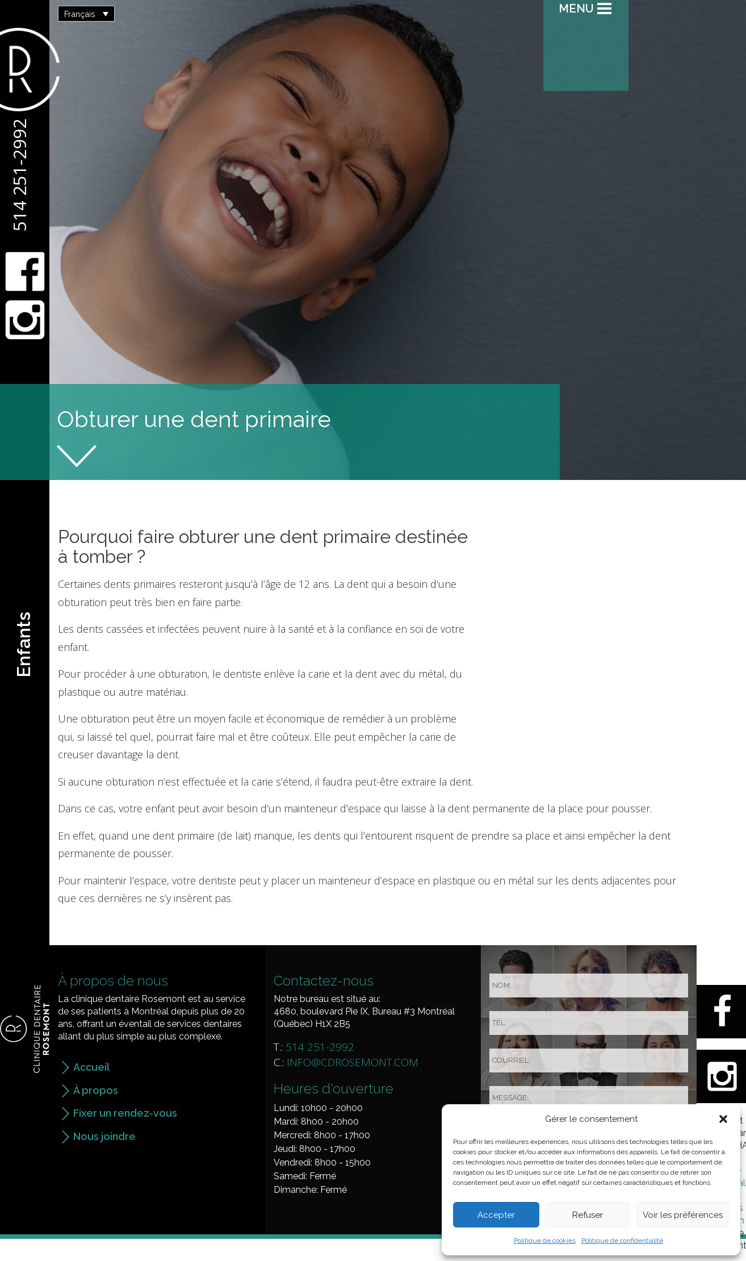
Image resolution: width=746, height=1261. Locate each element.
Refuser (587, 1215)
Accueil (91, 1067)
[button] (723, 1119)
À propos (95, 1090)
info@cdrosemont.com (352, 1062)
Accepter (496, 1215)
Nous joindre (104, 1136)
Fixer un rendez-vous (125, 1113)
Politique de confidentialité (622, 1241)
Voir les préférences (683, 1215)
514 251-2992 (19, 174)
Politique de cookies (545, 1241)
